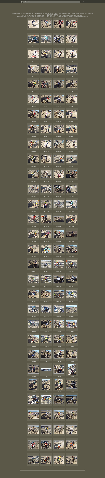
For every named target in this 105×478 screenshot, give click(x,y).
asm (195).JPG (58, 301)
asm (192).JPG (71, 286)
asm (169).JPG (33, 211)
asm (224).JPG (71, 406)
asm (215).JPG (58, 376)
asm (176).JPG (71, 226)
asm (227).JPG (58, 421)
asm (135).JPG (58, 76)
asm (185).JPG (33, 271)
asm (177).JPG (33, 241)
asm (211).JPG (58, 361)
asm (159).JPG (58, 166)
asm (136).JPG (71, 76)
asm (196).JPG (71, 301)
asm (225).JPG (33, 421)
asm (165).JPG (33, 196)
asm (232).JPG (71, 436)
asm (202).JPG (46, 331)
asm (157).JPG (33, 166)
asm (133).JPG (33, 76)
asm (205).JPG (33, 346)
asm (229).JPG (33, 436)
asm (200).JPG (71, 316)
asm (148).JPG (71, 121)
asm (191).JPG (58, 286)
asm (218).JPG (46, 391)
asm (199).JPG (58, 316)
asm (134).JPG (46, 76)
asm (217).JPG (33, 391)
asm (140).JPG (71, 91)
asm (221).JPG (33, 406)
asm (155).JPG (58, 151)
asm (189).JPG (33, 286)
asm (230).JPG (46, 436)
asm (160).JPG (71, 166)
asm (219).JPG (58, 391)
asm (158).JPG (46, 166)
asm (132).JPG (71, 61)
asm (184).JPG (71, 256)
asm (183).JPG (58, 256)
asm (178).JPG (46, 241)
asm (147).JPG (58, 121)
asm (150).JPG (46, 136)
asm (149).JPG (33, 136)
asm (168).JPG (71, 196)
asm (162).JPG (46, 181)
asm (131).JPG (58, 61)
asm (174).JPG (46, 226)
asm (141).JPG (33, 106)
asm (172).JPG (71, 211)
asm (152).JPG (71, 136)
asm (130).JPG (46, 61)
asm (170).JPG (46, 211)
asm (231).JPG (58, 436)
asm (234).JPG (46, 451)
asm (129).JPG (33, 61)
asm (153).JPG (33, 151)
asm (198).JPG (46, 316)
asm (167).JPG (58, 196)
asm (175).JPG (58, 226)
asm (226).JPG (46, 421)
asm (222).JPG (46, 406)
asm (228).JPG (71, 421)
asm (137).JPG (33, 91)
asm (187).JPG (58, 271)
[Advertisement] (52, 8)
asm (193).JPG (33, 301)
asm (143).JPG (58, 106)
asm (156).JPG (71, 151)
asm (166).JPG (46, 196)
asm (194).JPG (46, 301)
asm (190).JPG (46, 286)
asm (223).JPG (58, 406)
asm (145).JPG (33, 121)
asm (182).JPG (46, 256)
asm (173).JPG (33, 226)
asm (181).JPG (33, 256)
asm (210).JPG (46, 361)
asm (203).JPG (58, 331)
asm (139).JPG (58, 91)
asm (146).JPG (46, 121)
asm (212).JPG (71, 361)
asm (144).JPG (71, 106)
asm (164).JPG (71, 181)
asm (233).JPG (33, 451)
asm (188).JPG (71, 271)
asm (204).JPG (71, 331)
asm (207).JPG (58, 346)
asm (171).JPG (58, 211)
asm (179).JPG (58, 241)
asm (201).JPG (33, 331)
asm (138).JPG (46, 91)
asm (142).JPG (46, 106)
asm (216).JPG (71, 376)
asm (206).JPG (46, 346)
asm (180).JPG (71, 241)
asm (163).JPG (58, 181)
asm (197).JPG (33, 316)
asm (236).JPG (71, 451)
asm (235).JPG (58, 451)
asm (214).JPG (46, 376)
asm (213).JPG (33, 376)
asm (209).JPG (33, 361)
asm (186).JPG (46, 271)
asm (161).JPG (33, 181)
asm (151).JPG (58, 136)
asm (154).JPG (46, 151)
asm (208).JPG (71, 346)
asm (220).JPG (71, 391)
